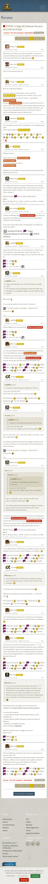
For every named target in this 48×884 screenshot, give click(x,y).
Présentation (7, 819)
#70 (42, 323)
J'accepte (35, 876)
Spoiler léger (9, 95)
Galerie (5, 830)
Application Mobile (32, 833)
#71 (42, 347)
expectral (13, 64)
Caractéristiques (8, 825)
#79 (42, 677)
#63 (42, 84)
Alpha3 (13, 377)
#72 (42, 379)
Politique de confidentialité (12, 851)
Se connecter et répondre (24, 794)
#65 (42, 149)
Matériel (5, 828)
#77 (42, 613)
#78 (42, 641)
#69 (42, 276)
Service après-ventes (10, 856)
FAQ (27, 819)
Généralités (29, 33)
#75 (42, 545)
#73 (42, 410)
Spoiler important (28, 215)
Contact (5, 853)
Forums (6, 33)
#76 (42, 570)
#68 (42, 246)
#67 (42, 211)
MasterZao (13, 208)
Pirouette (13, 82)
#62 (42, 67)
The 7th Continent (16, 33)
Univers (5, 822)
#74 (42, 465)
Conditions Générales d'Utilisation (10, 847)
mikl (11, 146)
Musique (29, 825)
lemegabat (13, 118)
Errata (28, 830)
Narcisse (13, 344)
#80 (42, 749)
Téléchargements (32, 828)
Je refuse (24, 880)
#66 (42, 181)
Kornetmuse (14, 179)
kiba (11, 273)
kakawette (13, 47)
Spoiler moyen (9, 100)
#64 (42, 121)
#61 (42, 49)
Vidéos (28, 822)
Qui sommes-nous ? (9, 843)
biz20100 (12, 243)
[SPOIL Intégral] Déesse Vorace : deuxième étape (23, 27)
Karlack (12, 675)
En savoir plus (23, 876)
